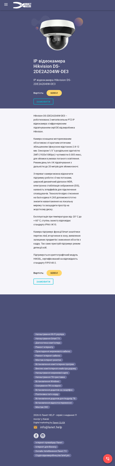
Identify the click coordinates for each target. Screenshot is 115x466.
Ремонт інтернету (44, 347)
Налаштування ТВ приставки (50, 377)
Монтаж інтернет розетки (48, 360)
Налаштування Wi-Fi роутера (49, 334)
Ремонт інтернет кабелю (47, 355)
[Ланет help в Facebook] (36, 435)
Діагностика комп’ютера (47, 343)
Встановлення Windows (47, 381)
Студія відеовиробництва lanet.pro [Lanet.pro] (52, 455)
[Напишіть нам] (47, 427)
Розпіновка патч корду (46, 394)
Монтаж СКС (41, 407)
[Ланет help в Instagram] (42, 435)
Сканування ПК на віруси (48, 385)
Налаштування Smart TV (47, 338)
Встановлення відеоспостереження (53, 403)
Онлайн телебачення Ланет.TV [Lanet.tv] (51, 451)
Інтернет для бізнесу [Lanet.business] (45, 447)
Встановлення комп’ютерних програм (54, 364)
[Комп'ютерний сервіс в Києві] (22, 5)
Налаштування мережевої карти (51, 373)
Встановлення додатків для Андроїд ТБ (55, 398)
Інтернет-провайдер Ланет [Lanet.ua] (48, 442)
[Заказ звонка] (107, 458)
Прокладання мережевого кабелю (52, 351)
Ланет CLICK (59, 422)
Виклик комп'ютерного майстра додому (55, 368)
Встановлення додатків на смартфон (54, 390)
